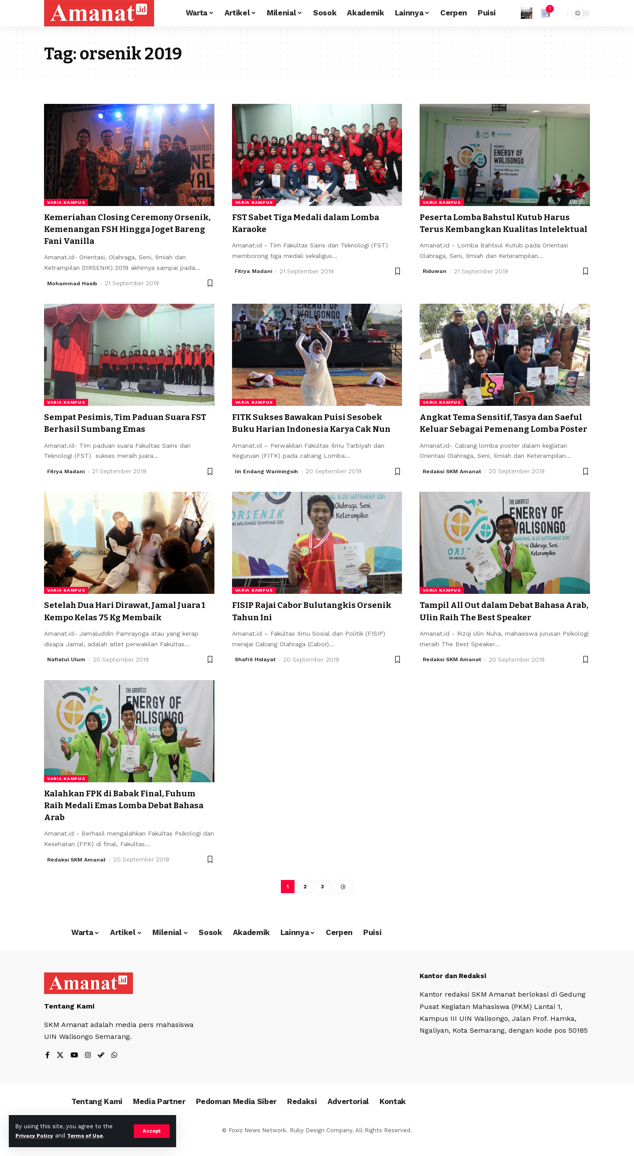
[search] (558, 13)
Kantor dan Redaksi (455, 989)
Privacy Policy (36, 1135)
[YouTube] (75, 1069)
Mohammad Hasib (73, 283)
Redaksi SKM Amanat (454, 483)
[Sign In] (526, 13)
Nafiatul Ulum (66, 671)
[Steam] (102, 1069)
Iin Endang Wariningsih (268, 483)
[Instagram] (89, 1069)
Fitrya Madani (255, 271)
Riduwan (435, 283)
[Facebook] (47, 1069)
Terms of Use (90, 1135)
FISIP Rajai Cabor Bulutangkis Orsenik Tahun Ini (302, 623)
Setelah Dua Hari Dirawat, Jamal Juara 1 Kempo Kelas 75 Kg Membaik (127, 623)
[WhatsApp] (116, 1069)
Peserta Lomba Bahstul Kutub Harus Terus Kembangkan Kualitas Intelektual (504, 229)
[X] (60, 1069)
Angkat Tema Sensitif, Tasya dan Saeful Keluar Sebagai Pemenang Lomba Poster (498, 429)
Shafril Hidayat (256, 671)
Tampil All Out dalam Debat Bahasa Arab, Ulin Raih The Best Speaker (502, 623)
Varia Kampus (66, 202)
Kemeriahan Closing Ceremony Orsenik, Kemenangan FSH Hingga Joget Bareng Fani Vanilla (126, 229)
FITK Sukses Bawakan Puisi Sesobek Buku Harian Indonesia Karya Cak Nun (315, 429)
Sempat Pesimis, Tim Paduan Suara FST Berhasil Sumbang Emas (126, 422)
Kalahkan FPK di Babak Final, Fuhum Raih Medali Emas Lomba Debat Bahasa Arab (120, 817)
